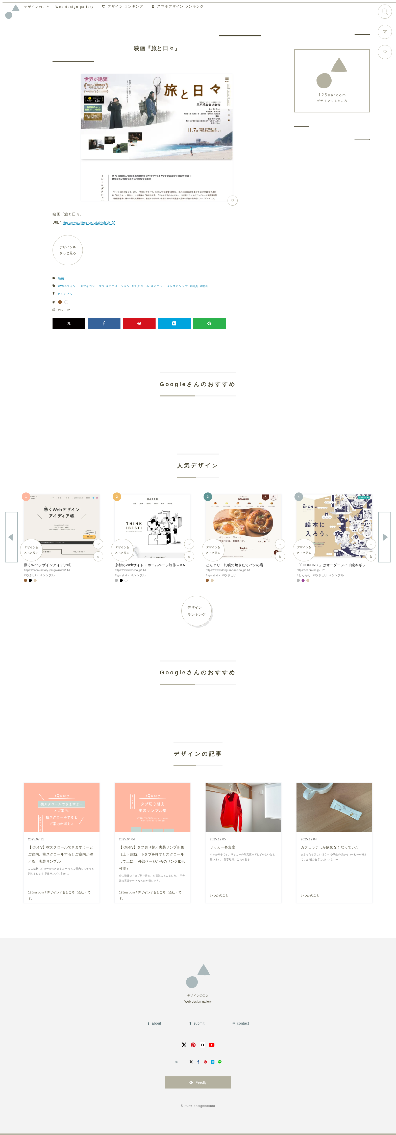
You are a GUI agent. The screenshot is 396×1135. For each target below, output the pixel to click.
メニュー (159, 286)
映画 (61, 278)
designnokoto (204, 1106)
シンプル (66, 293)
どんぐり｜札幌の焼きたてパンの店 (234, 565)
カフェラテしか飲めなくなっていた (330, 847)
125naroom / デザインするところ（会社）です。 (59, 895)
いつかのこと (219, 895)
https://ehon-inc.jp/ (308, 570)
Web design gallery (64, 9)
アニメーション (119, 286)
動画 (205, 286)
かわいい (123, 575)
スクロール (142, 286)
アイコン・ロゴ (94, 286)
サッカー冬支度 (222, 847)
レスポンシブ (179, 286)
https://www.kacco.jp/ (128, 570)
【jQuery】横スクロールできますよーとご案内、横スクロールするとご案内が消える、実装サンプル (60, 854)
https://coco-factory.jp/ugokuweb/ (45, 570)
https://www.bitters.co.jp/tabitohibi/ (86, 222)
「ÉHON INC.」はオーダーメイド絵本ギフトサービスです (344, 565)
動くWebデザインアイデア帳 (47, 565)
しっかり (305, 575)
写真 (195, 286)
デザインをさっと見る (67, 250)
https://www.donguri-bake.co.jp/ (226, 570)
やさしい (32, 575)
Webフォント (69, 286)
